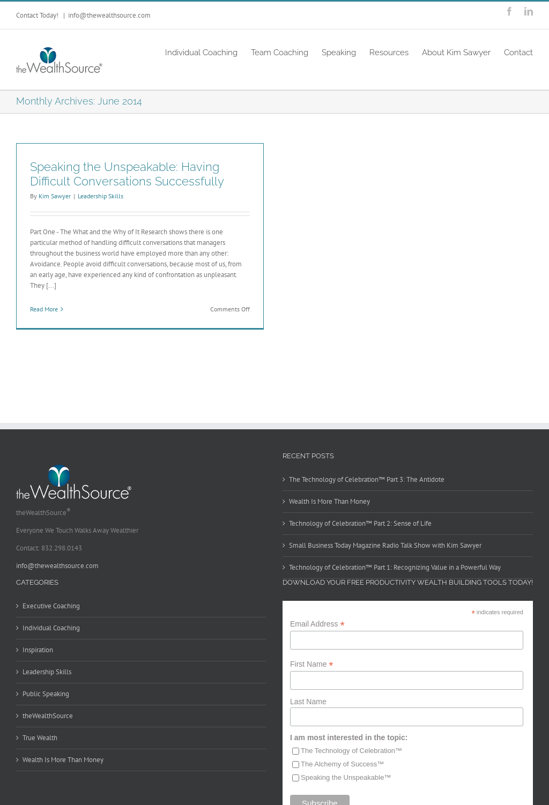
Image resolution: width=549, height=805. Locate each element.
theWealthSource (48, 715)
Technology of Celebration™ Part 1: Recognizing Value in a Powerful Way (395, 567)
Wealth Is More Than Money (329, 501)
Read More (44, 309)
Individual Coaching (51, 627)
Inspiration (38, 649)
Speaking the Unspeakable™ (346, 777)
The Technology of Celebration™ (351, 751)
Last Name (308, 701)
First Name (311, 664)
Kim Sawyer (55, 196)
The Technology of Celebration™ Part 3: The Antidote (366, 479)
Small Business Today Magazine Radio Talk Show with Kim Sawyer (385, 545)
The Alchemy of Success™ (342, 764)
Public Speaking (46, 693)
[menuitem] (208, 51)
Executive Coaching (51, 605)
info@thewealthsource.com (109, 15)
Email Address (317, 624)
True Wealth (40, 737)
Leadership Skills (100, 196)
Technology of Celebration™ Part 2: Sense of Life (360, 523)
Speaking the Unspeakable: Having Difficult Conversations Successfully (127, 174)
